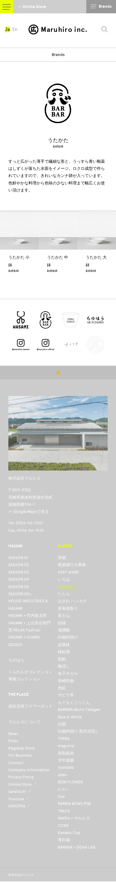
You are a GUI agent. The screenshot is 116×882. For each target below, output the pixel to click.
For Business (20, 755)
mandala (66, 767)
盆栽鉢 (64, 644)
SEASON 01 (18, 557)
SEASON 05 (18, 586)
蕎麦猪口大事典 (72, 564)
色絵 (62, 688)
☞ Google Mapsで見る (28, 511)
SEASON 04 (18, 579)
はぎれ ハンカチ (72, 601)
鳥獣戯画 (66, 753)
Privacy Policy (21, 777)
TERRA (64, 738)
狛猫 (62, 623)
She (61, 796)
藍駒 (62, 659)
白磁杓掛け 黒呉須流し (78, 731)
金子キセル (68, 673)
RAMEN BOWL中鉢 (74, 803)
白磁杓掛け (68, 637)
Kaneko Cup (69, 832)
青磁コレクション (24, 679)
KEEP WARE (68, 572)
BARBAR (58, 146)
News (13, 733)
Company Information (28, 770)
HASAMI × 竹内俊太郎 (27, 615)
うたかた (66, 586)
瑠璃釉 (64, 630)
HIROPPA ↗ (19, 806)
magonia (66, 745)
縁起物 (64, 651)
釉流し (64, 666)
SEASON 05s (19, 594)
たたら (64, 594)
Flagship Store (21, 748)
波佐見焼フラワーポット (30, 706)
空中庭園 (66, 760)
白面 (62, 724)
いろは (64, 579)
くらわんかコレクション (30, 671)
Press (13, 740)
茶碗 (62, 557)
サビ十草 (66, 695)
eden (62, 774)
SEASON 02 (18, 564)
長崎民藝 (66, 680)
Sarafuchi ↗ (19, 791)
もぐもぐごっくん (74, 702)
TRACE (64, 811)
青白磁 (64, 839)
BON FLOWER (70, 782)
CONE (63, 825)
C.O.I (62, 789)
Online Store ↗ (22, 784)
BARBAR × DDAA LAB (76, 847)
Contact (16, 762)
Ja (7, 29)
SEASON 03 (18, 572)
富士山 (64, 615)
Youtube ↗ (18, 799)
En (15, 29)
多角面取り (68, 608)
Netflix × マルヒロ (74, 818)
